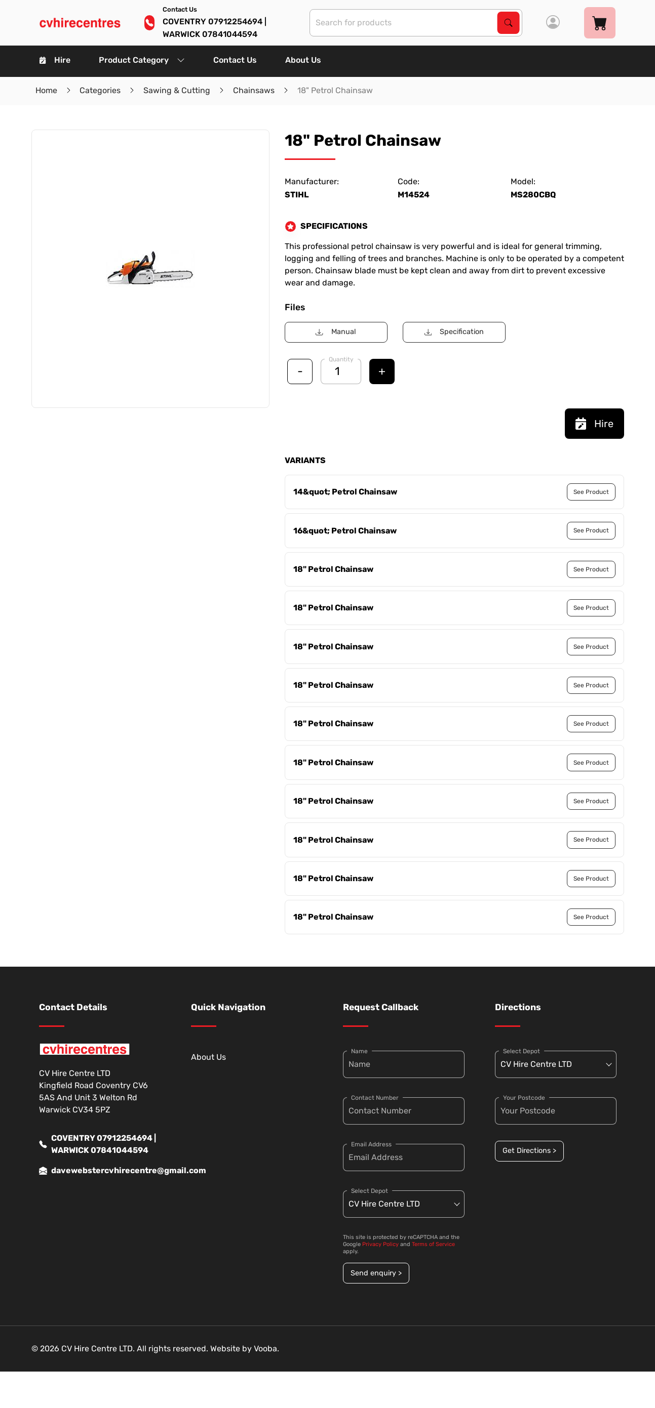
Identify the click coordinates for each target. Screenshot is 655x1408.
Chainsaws (254, 90)
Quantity (341, 359)
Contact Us (235, 60)
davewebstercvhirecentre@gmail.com (100, 1171)
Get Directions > (529, 1150)
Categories (100, 90)
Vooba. (266, 1348)
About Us (303, 60)
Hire (55, 60)
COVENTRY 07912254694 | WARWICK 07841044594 (97, 1144)
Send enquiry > (376, 1273)
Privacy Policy (380, 1244)
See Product (591, 491)
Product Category (142, 60)
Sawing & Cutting (176, 90)
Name (359, 1051)
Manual (336, 331)
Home (46, 90)
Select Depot (369, 1190)
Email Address (371, 1144)
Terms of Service (433, 1244)
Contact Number (375, 1097)
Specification (454, 331)
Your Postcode (524, 1097)
